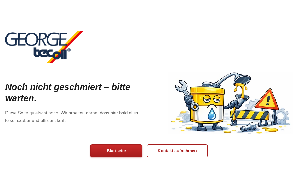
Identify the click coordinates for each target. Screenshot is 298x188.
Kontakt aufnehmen (177, 151)
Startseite (116, 151)
